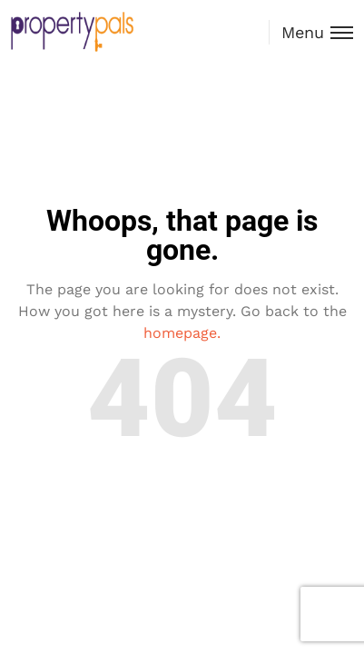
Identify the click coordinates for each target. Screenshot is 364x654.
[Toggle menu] (311, 32)
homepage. (182, 333)
